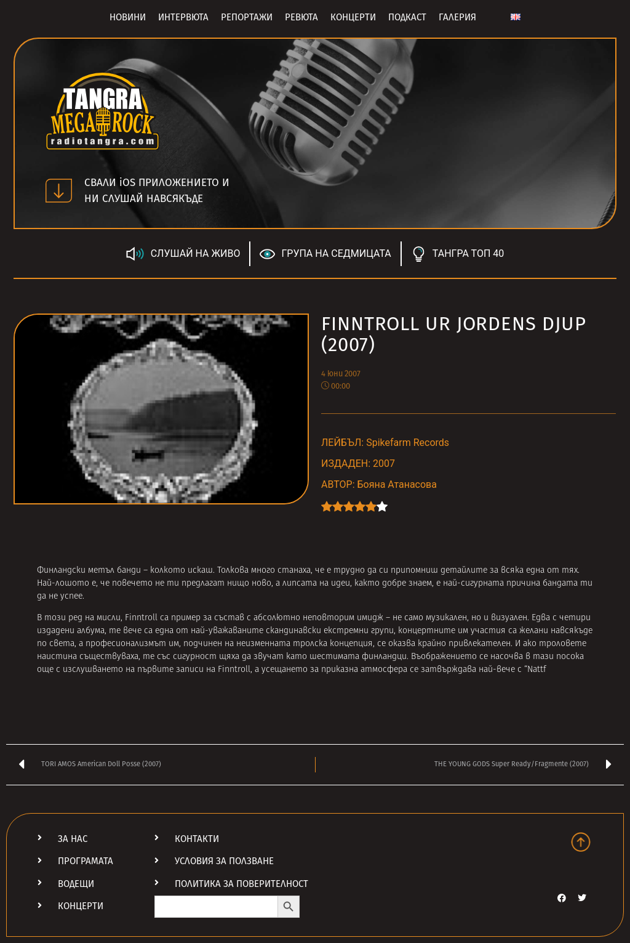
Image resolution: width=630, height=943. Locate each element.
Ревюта (301, 17)
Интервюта (183, 17)
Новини (128, 17)
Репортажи (247, 17)
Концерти (353, 17)
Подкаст (407, 17)
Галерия (457, 17)
